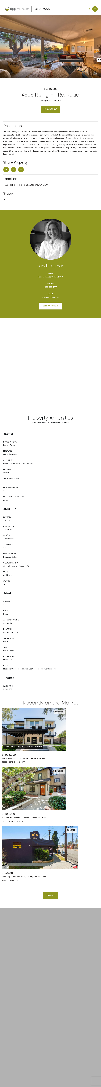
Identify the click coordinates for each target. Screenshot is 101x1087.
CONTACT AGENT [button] (50, 306)
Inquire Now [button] (50, 109)
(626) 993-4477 (50, 287)
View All (50, 895)
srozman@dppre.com (50, 297)
